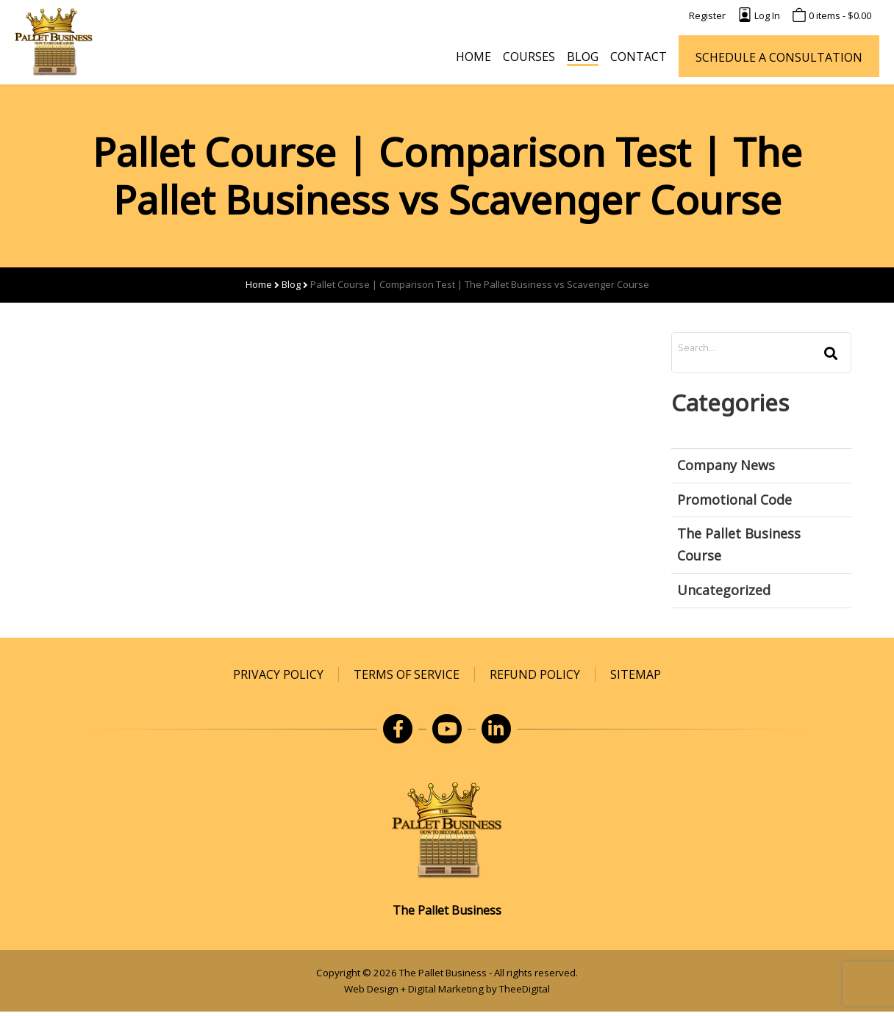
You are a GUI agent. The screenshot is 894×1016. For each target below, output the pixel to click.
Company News (726, 465)
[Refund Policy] (535, 674)
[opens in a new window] (397, 728)
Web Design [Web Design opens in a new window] (371, 988)
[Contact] (638, 56)
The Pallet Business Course (739, 544)
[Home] (473, 56)
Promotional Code (734, 499)
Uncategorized (723, 590)
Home (259, 284)
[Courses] (529, 56)
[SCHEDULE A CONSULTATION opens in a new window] (779, 56)
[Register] (707, 16)
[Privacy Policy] (278, 674)
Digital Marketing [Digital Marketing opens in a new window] (446, 988)
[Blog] (582, 56)
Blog (291, 284)
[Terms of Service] (406, 674)
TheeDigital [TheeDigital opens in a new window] (524, 988)
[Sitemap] (635, 674)
